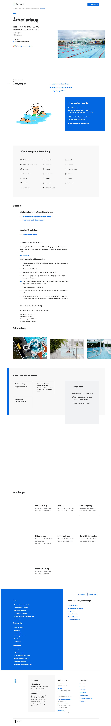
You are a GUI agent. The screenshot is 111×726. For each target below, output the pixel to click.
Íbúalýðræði (17, 619)
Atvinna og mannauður (20, 636)
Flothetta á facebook (30, 235)
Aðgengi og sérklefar (59, 91)
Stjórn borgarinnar (19, 627)
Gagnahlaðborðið (72, 616)
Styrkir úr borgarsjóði (20, 661)
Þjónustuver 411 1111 (67, 705)
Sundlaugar (36, 8)
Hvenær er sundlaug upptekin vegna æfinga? (37, 217)
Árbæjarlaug (42, 8)
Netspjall (67, 690)
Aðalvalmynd (94, 4)
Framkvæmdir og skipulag (21, 607)
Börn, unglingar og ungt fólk (21, 604)
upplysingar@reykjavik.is (22, 41)
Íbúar (16, 8)
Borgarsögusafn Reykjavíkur (75, 608)
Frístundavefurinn (73, 614)
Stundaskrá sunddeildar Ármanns (33, 220)
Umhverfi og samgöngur (20, 613)
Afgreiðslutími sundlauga (60, 84)
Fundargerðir (17, 633)
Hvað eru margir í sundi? (82, 403)
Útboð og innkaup (19, 652)
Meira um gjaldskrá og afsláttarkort (79, 123)
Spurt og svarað (67, 695)
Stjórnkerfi (17, 630)
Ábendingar (67, 711)
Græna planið (17, 641)
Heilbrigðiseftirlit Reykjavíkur (22, 655)
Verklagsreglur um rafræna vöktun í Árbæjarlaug (83, 398)
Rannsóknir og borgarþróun (21, 658)
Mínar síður (93, 594)
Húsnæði (16, 650)
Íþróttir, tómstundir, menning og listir (26, 8)
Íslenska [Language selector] (82, 594)
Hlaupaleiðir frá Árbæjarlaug (83, 393)
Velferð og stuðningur (20, 610)
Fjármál (16, 638)
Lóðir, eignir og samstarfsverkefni (23, 664)
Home (13, 8)
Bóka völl (26, 255)
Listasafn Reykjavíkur (74, 619)
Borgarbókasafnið (73, 605)
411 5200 (17, 39)
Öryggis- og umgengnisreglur (62, 87)
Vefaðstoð (67, 685)
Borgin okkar (71, 611)
